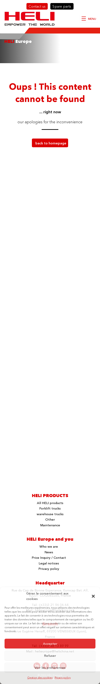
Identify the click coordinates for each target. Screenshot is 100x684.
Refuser (50, 656)
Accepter (50, 644)
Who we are (48, 546)
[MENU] (89, 18)
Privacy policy (63, 677)
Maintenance (50, 525)
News (48, 552)
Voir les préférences (50, 667)
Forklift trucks (50, 508)
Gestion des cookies (39, 677)
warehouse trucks (50, 514)
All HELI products (50, 503)
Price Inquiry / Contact (49, 557)
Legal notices (49, 563)
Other (50, 519)
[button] (93, 596)
